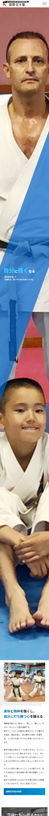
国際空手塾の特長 (13, 791)
